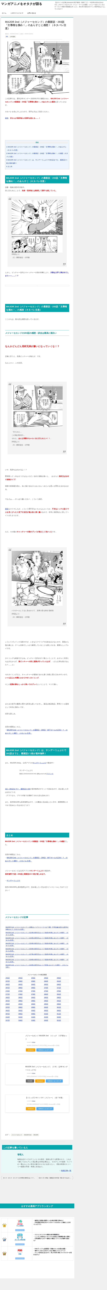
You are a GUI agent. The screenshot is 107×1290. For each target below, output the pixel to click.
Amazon (31, 1050)
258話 (20, 981)
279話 (33, 994)
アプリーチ (50, 774)
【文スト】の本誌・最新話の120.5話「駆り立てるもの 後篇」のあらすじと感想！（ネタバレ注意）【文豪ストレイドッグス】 (55, 1178)
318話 (20, 1020)
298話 (20, 1007)
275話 (46, 991)
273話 (20, 991)
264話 (33, 984)
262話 (8, 984)
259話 (33, 981)
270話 (46, 988)
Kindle (30, 1081)
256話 (59, 978)
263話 (20, 984)
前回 (6, 118)
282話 (8, 997)
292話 (8, 1004)
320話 (46, 1020)
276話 (59, 991)
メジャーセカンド (17, 1135)
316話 (59, 1017)
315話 (46, 1017)
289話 (33, 1001)
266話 (59, 984)
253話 (20, 978)
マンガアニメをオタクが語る (21, 3)
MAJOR (36, 1135)
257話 (8, 981)
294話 (33, 1004)
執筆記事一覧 (66, 1170)
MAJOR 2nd (27, 1135)
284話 (33, 997)
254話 (33, 978)
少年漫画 (12, 36)
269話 (33, 988)
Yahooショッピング (45, 1050)
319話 (33, 1020)
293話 (20, 1004)
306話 (59, 1010)
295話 (46, 1004)
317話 (8, 1020)
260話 (46, 981)
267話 (8, 988)
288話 (20, 1001)
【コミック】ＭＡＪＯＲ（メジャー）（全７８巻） (44, 1098)
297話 (8, 1007)
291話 (59, 1001)
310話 (46, 1014)
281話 (59, 994)
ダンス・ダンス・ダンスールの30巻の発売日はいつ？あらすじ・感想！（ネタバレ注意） (20, 1178)
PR (7, 36)
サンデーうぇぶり (39, 763)
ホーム (4, 13)
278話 (20, 994)
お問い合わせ (31, 13)
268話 (20, 988)
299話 (33, 1007)
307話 (8, 1014)
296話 (59, 1004)
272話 (8, 991)
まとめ (9, 166)
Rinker (33, 1042)
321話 (59, 1020)
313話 (20, 1017)
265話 (46, 984)
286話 (59, 997)
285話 (46, 997)
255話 (46, 978)
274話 (33, 991)
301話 (59, 1007)
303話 (20, 1010)
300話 (46, 1007)
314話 (33, 1017)
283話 (20, 997)
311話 (59, 1014)
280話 (46, 994)
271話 (59, 988)
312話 (8, 1017)
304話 (33, 1010)
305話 (46, 1010)
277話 (8, 994)
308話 (20, 1014)
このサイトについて (16, 13)
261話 (59, 981)
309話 (33, 1014)
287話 (8, 1001)
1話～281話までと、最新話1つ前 (17, 789)
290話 (46, 1001)
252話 (8, 978)
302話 (8, 1010)
